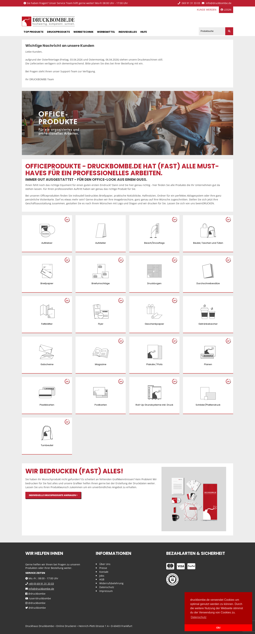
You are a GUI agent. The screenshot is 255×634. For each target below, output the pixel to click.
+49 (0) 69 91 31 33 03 (41, 583)
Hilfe (143, 32)
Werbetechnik (83, 32)
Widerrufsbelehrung (111, 583)
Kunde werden (206, 9)
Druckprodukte (58, 32)
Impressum (106, 591)
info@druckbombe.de (216, 3)
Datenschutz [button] (198, 617)
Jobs (101, 575)
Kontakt (103, 571)
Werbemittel (106, 32)
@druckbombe (35, 593)
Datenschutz (106, 587)
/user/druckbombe (38, 598)
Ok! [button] (218, 627)
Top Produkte (33, 32)
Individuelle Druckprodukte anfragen (53, 495)
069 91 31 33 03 (189, 3)
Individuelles (128, 32)
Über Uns (104, 564)
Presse (103, 568)
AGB (101, 579)
